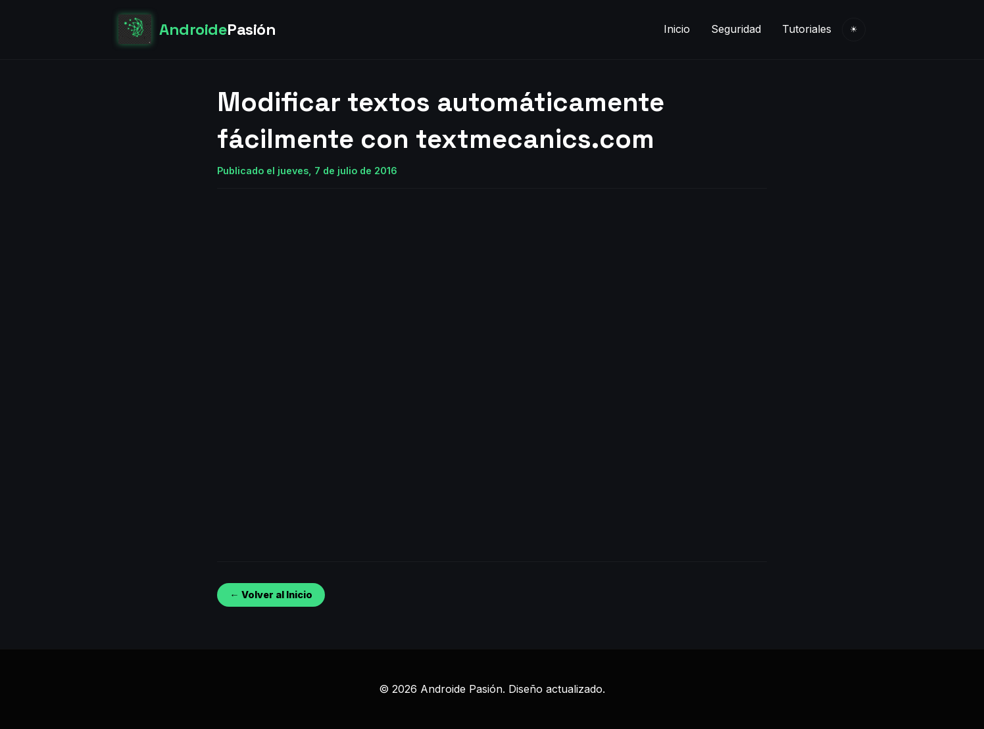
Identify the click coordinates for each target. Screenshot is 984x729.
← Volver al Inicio (271, 594)
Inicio (677, 28)
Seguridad (736, 28)
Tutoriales (806, 28)
